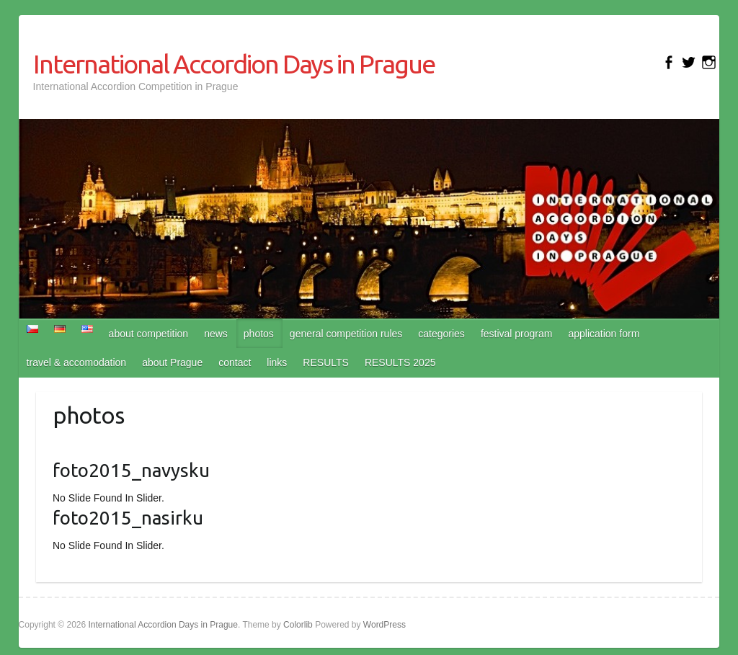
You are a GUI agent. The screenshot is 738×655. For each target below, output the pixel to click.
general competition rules (346, 333)
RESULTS (326, 362)
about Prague (172, 362)
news (216, 333)
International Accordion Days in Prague (234, 64)
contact (234, 362)
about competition (149, 333)
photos (259, 333)
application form (603, 333)
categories (441, 333)
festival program (517, 333)
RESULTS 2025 (400, 362)
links (277, 362)
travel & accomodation (77, 362)
